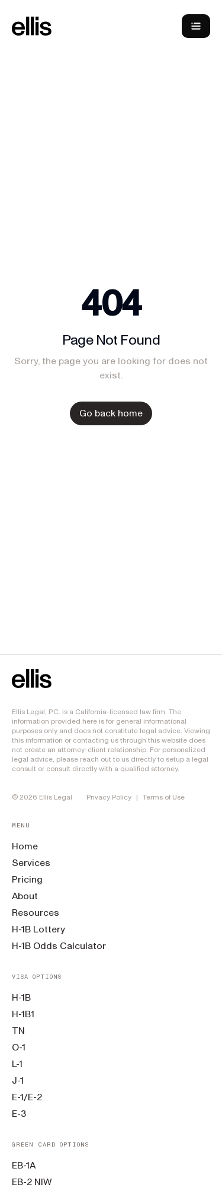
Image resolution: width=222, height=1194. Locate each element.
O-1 (18, 1047)
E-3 (19, 1113)
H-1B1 (23, 1014)
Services (31, 862)
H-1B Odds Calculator (59, 945)
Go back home (111, 413)
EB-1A (24, 1165)
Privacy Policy (108, 797)
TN (18, 1030)
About (25, 896)
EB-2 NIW (32, 1181)
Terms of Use (164, 797)
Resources (35, 912)
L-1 (17, 1063)
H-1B (21, 997)
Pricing (27, 879)
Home (25, 846)
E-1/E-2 (27, 1097)
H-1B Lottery (38, 929)
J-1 (18, 1080)
